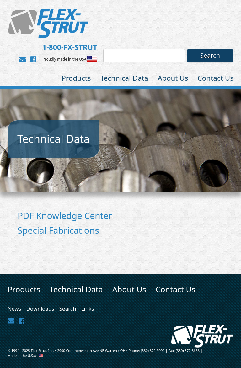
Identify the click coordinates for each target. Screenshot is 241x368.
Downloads (40, 308)
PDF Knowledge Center (65, 215)
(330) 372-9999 (153, 350)
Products (76, 78)
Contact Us (215, 78)
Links (87, 308)
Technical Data (124, 78)
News (14, 308)
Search (67, 308)
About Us (173, 78)
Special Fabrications (58, 230)
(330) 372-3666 (188, 350)
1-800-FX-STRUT (69, 47)
